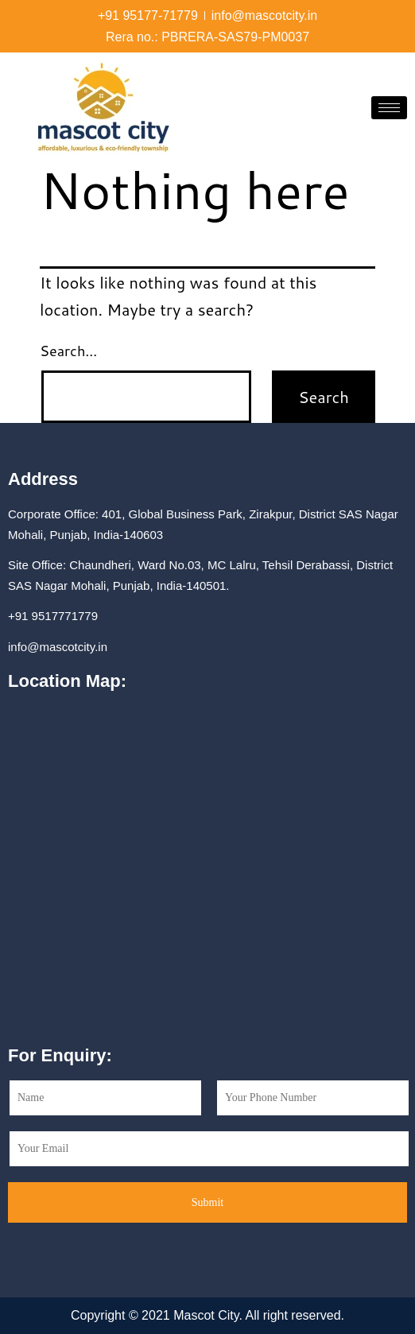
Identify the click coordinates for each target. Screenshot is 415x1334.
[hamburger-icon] (389, 107)
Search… (68, 350)
